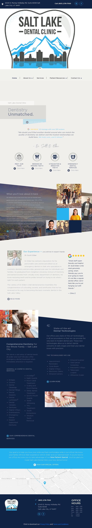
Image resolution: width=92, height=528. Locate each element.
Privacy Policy (45, 524)
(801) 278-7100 (44, 500)
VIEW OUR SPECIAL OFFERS (46, 464)
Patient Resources (58, 79)
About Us (28, 79)
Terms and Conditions (61, 524)
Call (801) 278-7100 (63, 3)
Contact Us (76, 79)
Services (40, 78)
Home (14, 78)
